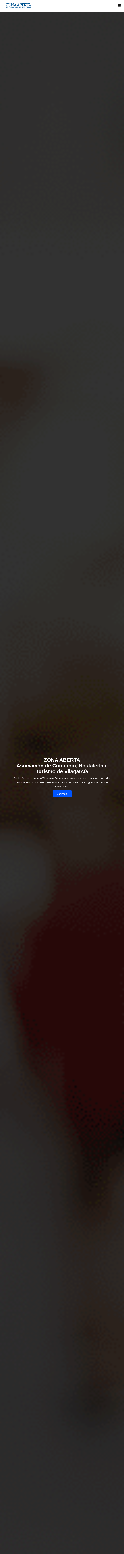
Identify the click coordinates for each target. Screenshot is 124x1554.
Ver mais (62, 793)
